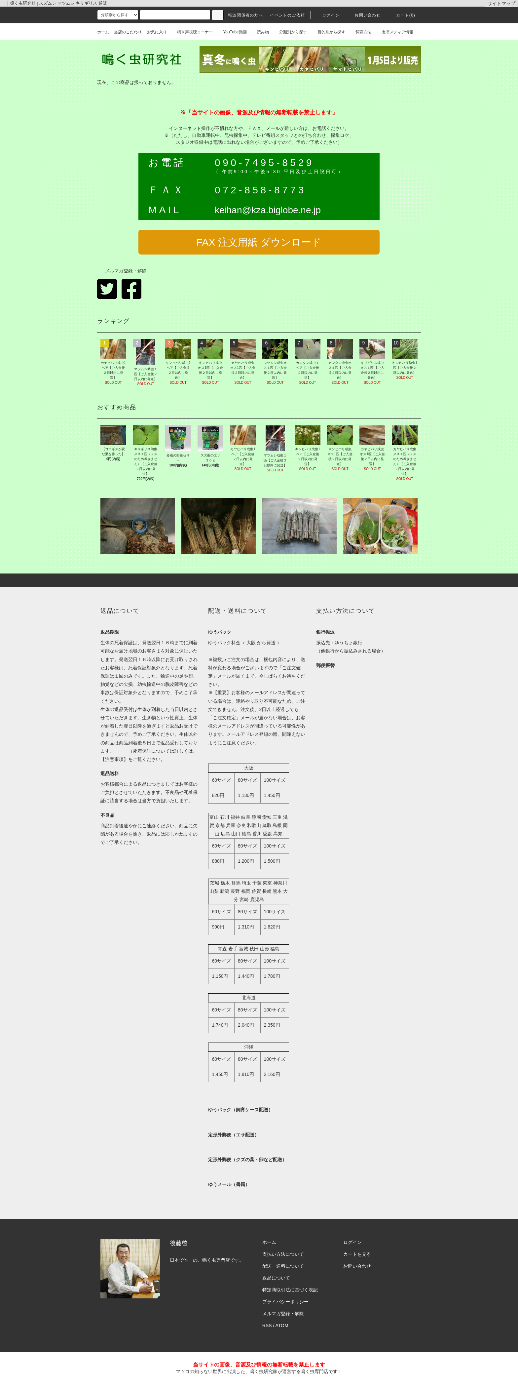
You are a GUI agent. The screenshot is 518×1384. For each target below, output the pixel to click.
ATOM (282, 1325)
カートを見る (357, 1254)
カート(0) (401, 15)
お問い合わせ (364, 15)
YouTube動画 (232, 32)
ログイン (327, 15)
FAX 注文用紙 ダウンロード (259, 242)
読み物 (260, 32)
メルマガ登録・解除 (122, 270)
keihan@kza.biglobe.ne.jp (268, 210)
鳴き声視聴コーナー (192, 32)
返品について (276, 1278)
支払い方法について (283, 1254)
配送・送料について (283, 1266)
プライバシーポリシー (285, 1301)
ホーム (103, 32)
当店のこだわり (128, 32)
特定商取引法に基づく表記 (290, 1289)
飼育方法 (360, 32)
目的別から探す (328, 32)
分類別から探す (290, 32)
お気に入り (157, 32)
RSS (267, 1325)
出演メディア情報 (394, 32)
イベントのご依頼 (287, 15)
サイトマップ (501, 3)
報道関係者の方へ (245, 15)
